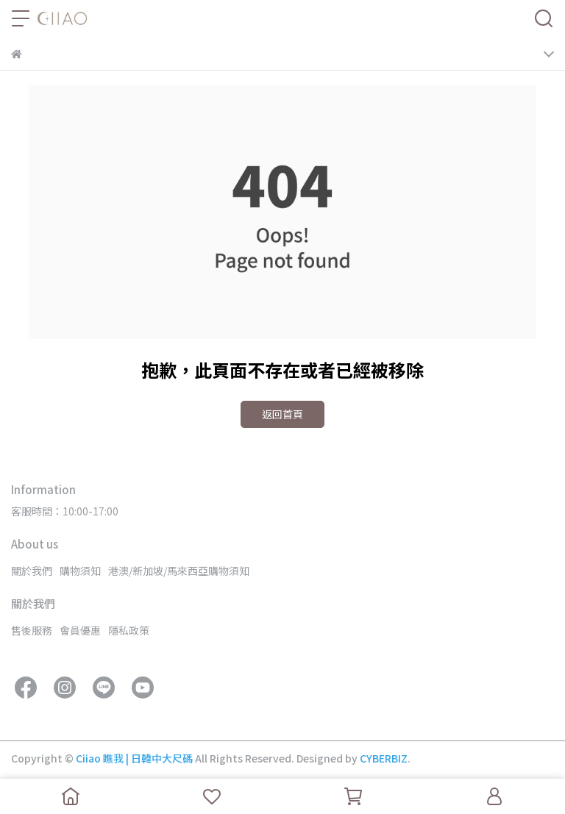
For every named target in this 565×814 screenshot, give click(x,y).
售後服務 (31, 630)
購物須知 (80, 570)
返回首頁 (282, 414)
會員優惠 (80, 630)
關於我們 (31, 570)
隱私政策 (128, 630)
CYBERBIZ (384, 758)
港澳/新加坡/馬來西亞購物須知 (178, 570)
